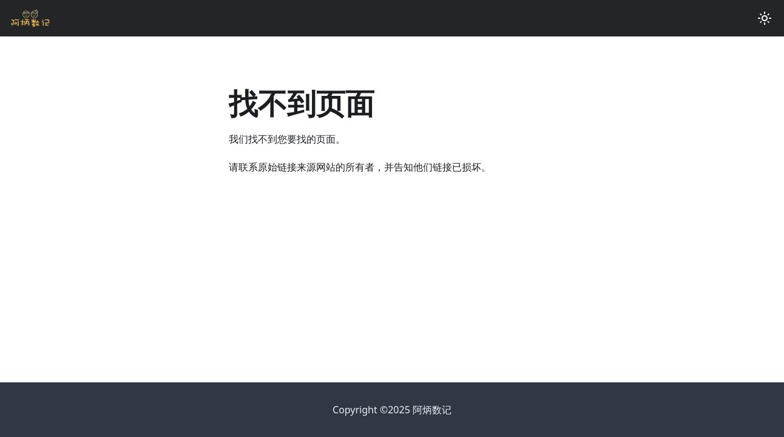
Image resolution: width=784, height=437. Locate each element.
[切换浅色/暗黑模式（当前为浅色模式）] (764, 18)
